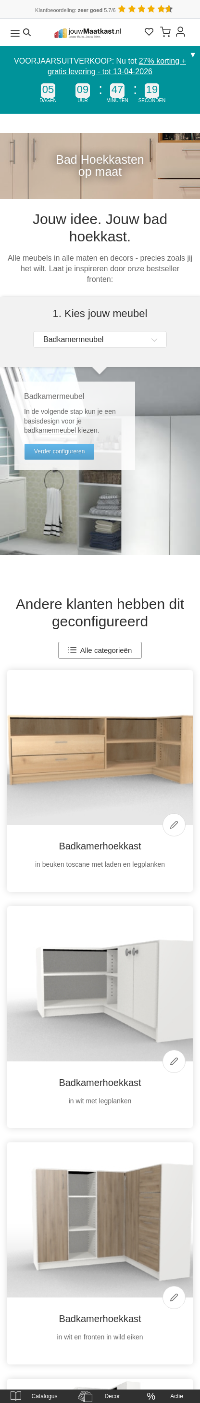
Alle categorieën (100, 650)
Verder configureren (59, 451)
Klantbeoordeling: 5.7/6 (75, 10)
